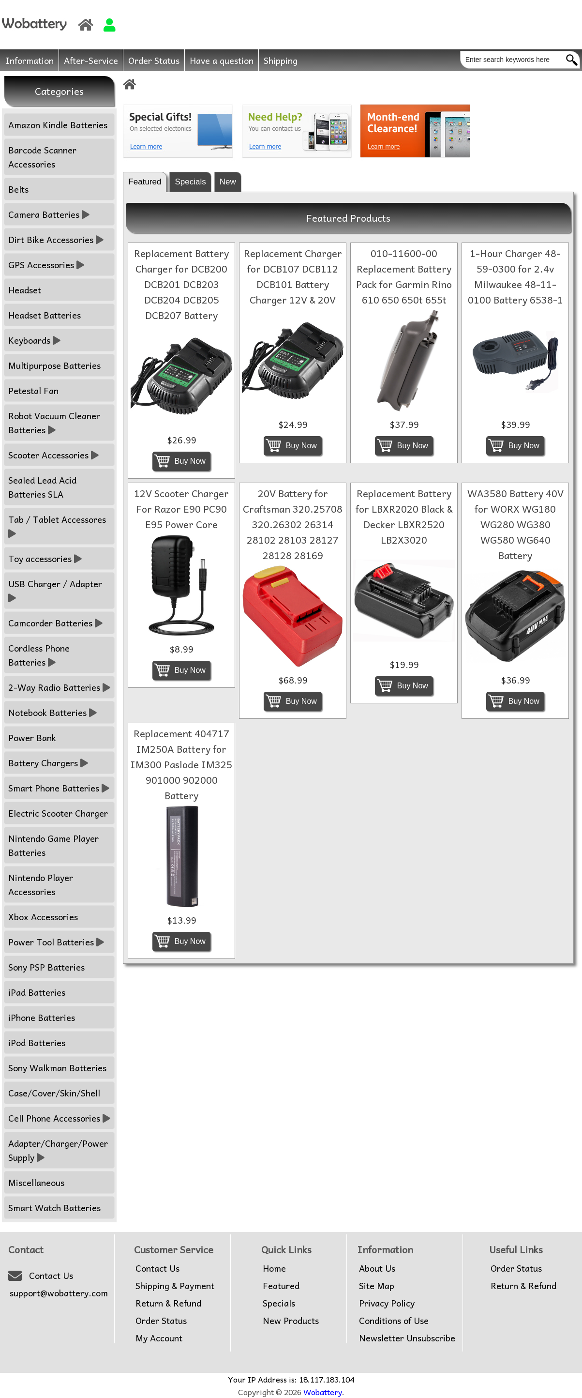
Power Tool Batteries (56, 942)
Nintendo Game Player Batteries (53, 845)
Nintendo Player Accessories (40, 884)
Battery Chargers (48, 763)
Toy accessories (45, 558)
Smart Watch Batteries (54, 1207)
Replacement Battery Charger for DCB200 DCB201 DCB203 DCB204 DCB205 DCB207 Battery (181, 284)
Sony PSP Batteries (46, 967)
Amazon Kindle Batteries (57, 125)
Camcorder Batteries (55, 623)
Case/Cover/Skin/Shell (54, 1093)
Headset (24, 290)
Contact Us (51, 1275)
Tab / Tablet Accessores (58, 526)
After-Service (91, 60)
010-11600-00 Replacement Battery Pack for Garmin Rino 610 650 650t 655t (404, 276)
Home (274, 1268)
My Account (158, 1338)
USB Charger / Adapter (56, 591)
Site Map (376, 1285)
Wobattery (322, 1391)
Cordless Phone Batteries (39, 655)
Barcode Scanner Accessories (42, 157)
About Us (377, 1268)
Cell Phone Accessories (59, 1118)
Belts (18, 189)
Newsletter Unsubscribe (407, 1338)
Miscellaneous (36, 1182)
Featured (144, 181)
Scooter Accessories (53, 455)
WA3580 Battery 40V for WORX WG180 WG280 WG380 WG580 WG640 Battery (515, 524)
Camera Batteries (49, 214)
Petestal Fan (33, 390)
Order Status (153, 60)
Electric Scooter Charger (58, 813)
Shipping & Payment (174, 1285)
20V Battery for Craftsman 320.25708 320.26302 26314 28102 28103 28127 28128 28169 (293, 524)
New (228, 181)
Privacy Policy (387, 1303)
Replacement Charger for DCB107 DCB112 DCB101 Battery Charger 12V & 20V (293, 276)
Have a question (222, 60)
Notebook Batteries (52, 712)
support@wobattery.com (59, 1293)
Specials (190, 181)
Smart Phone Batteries (58, 788)
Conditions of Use (394, 1320)
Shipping (281, 60)
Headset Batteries (44, 315)
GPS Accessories (46, 265)
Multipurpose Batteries (54, 365)
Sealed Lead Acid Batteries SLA (42, 487)
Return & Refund (168, 1303)
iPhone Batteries (41, 1017)
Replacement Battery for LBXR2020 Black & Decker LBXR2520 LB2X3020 (404, 516)
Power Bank (32, 737)
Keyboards (34, 340)
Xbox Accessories (43, 917)
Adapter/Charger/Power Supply (58, 1150)
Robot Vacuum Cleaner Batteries (54, 423)
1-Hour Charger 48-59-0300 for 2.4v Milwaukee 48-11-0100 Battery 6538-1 (515, 276)
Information (30, 60)
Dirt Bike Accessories (56, 239)
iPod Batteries (36, 1042)
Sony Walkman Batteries (57, 1068)
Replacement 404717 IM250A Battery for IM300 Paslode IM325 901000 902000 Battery (181, 764)
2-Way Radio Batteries (59, 687)
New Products (291, 1320)
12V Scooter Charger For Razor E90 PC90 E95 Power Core (181, 509)
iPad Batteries (36, 992)
